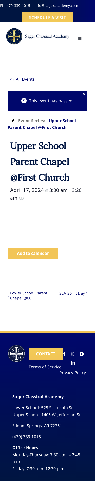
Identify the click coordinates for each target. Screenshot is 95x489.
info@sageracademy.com (56, 5)
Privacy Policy (72, 372)
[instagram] (72, 354)
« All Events (23, 79)
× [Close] (84, 94)
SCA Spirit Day (72, 293)
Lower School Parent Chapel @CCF (28, 295)
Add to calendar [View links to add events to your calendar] (33, 253)
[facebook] (64, 354)
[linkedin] (73, 363)
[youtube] (82, 354)
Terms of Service (45, 367)
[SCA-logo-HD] (37, 28)
